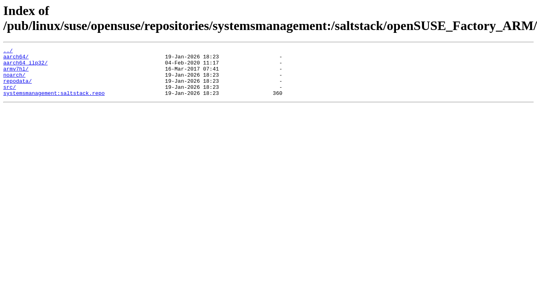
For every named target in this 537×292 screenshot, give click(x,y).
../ (8, 51)
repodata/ (17, 88)
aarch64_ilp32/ (25, 66)
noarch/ (14, 80)
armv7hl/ (15, 73)
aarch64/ (15, 58)
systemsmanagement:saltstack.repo (54, 102)
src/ (9, 95)
